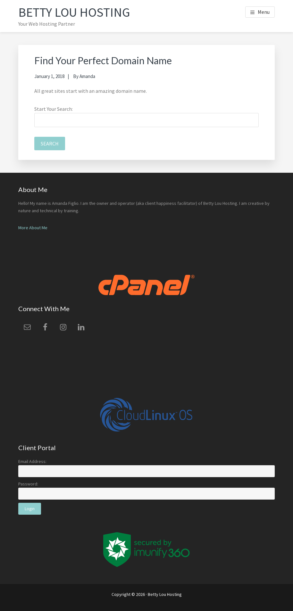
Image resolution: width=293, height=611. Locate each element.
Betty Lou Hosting (74, 12)
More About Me (32, 228)
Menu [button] (264, 12)
